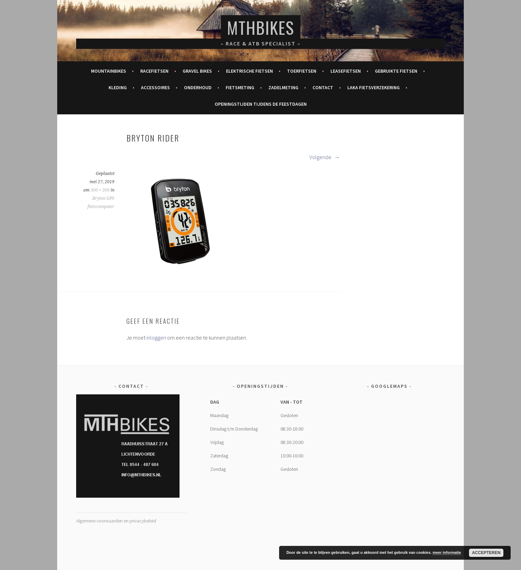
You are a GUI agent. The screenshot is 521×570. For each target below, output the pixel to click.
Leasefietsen (345, 71)
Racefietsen (154, 71)
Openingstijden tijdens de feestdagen (261, 104)
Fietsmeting (240, 87)
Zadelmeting (283, 87)
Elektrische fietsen (249, 71)
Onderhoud (198, 87)
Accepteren (486, 552)
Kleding (118, 87)
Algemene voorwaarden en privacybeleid (116, 521)
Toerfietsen (301, 71)
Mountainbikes (108, 71)
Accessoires (155, 87)
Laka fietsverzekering (373, 87)
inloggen (156, 337)
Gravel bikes (197, 71)
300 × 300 (100, 190)
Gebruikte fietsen (396, 71)
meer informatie (446, 552)
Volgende (324, 157)
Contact (323, 87)
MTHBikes (260, 27)
